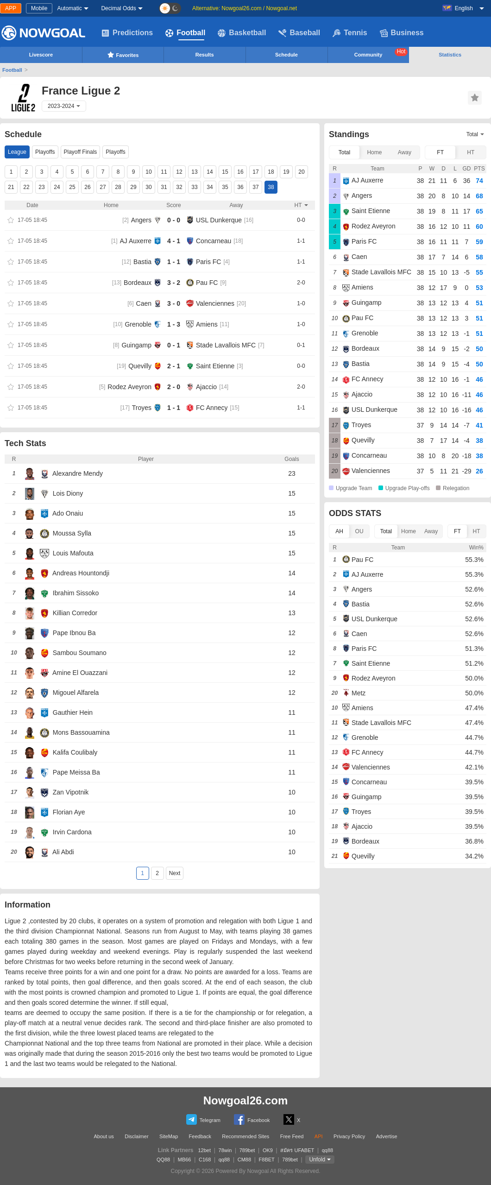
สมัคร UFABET (297, 1150)
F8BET (267, 1159)
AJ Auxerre (135, 241)
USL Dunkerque (219, 220)
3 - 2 (173, 282)
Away (404, 152)
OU (359, 531)
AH (339, 531)
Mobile (39, 8)
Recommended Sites (245, 1136)
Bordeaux (137, 282)
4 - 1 (173, 241)
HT (470, 152)
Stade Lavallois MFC (226, 345)
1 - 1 (173, 261)
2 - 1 (173, 366)
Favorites (123, 54)
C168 (205, 1159)
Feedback (200, 1136)
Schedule (286, 54)
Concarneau (213, 241)
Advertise (386, 1136)
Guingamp (136, 345)
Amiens (207, 324)
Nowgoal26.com (245, 1100)
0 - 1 (173, 345)
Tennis (350, 33)
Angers (141, 220)
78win (225, 1150)
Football (185, 33)
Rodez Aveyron (129, 387)
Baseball (299, 33)
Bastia (142, 261)
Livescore (41, 54)
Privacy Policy (349, 1136)
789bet (247, 1150)
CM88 (244, 1159)
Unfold (317, 1159)
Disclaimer (136, 1136)
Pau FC (207, 282)
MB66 (184, 1159)
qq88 (327, 1150)
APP (10, 8)
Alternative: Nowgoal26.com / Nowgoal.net (244, 8)
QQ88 (163, 1159)
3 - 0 (173, 303)
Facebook (252, 1119)
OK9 (268, 1150)
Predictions (127, 33)
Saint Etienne (215, 366)
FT (440, 152)
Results (204, 54)
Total (344, 152)
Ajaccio (206, 387)
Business (402, 33)
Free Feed (292, 1136)
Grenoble (138, 324)
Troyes (141, 407)
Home (374, 152)
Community (381, 52)
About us (103, 1136)
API (319, 1136)
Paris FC (208, 261)
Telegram (203, 1119)
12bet (204, 1150)
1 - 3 (173, 324)
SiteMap (168, 1136)
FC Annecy (211, 407)
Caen (143, 303)
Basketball (242, 33)
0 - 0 (173, 220)
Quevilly (139, 366)
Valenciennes (215, 303)
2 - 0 (173, 387)
